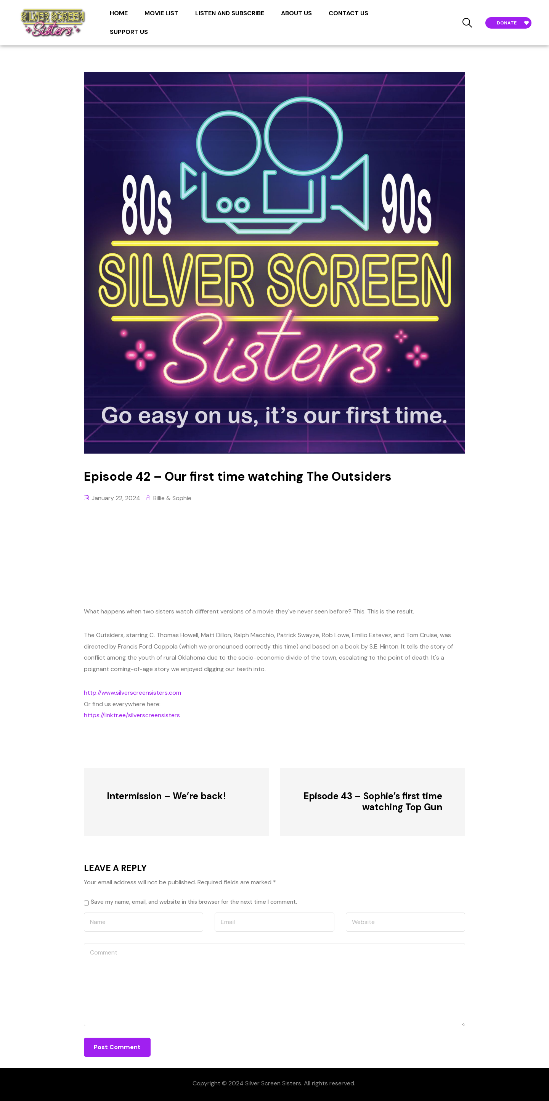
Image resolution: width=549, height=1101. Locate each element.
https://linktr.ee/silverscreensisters (132, 715)
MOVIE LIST (161, 13)
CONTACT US (348, 13)
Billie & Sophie (172, 498)
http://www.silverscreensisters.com (132, 693)
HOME (119, 13)
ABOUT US (296, 13)
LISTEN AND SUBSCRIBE (229, 13)
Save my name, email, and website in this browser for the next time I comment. (194, 902)
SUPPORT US (129, 32)
